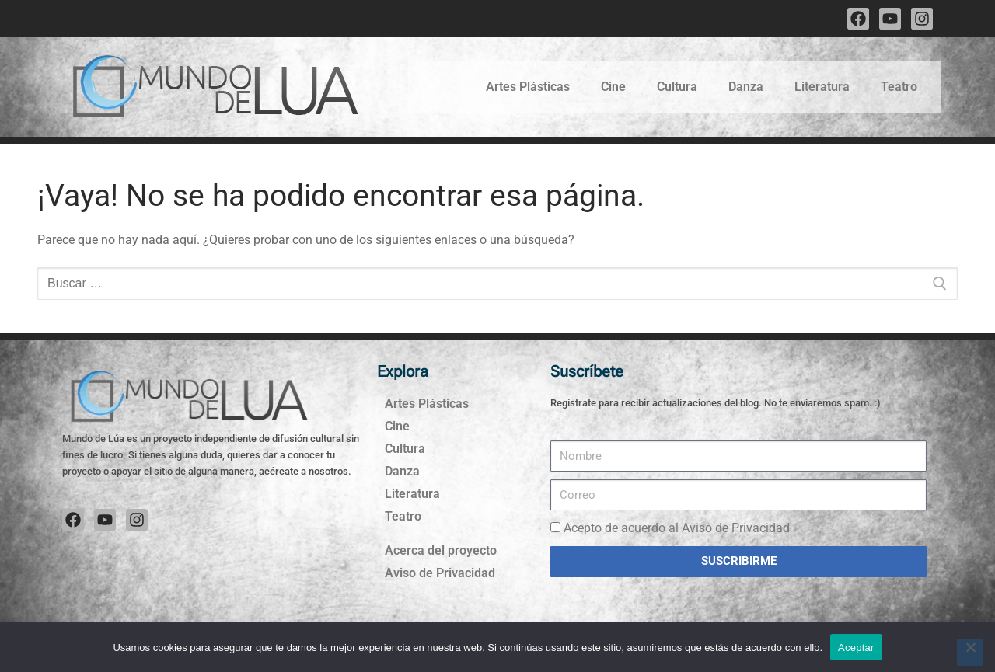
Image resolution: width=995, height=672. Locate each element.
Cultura (677, 86)
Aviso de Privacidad (440, 573)
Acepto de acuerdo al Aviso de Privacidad (677, 528)
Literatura (822, 86)
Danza (745, 86)
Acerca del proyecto (441, 550)
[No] (970, 652)
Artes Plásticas (528, 86)
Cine (613, 86)
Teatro (899, 86)
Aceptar (856, 647)
